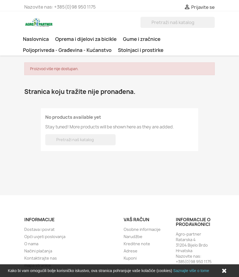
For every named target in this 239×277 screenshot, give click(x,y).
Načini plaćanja (38, 251)
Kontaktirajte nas (40, 258)
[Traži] (177, 22)
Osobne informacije (142, 229)
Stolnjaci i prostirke (140, 50)
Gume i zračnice (142, 39)
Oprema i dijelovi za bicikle (86, 39)
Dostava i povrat (39, 229)
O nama (31, 243)
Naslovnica (36, 39)
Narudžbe (133, 236)
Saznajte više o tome (191, 270)
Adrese (130, 251)
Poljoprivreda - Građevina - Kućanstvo (67, 50)
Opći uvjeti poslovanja (44, 236)
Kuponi (130, 258)
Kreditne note (137, 243)
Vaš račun (136, 220)
